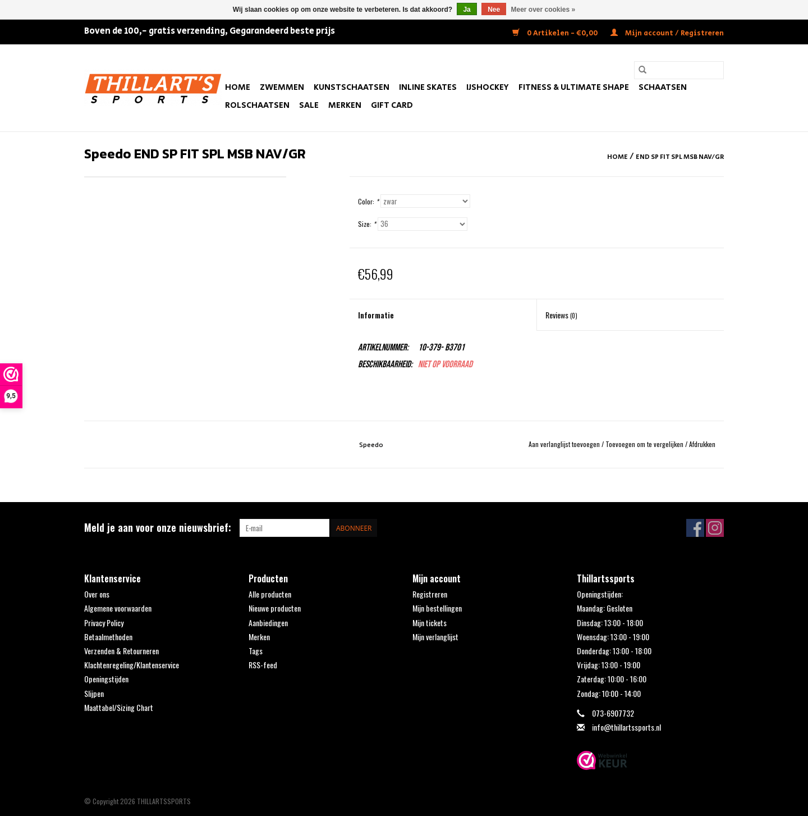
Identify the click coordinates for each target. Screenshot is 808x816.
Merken (344, 105)
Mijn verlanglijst (435, 636)
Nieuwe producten (275, 608)
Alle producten (270, 594)
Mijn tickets (429, 622)
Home (237, 87)
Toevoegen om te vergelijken (645, 444)
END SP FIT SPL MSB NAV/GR (680, 157)
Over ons (96, 594)
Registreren (429, 594)
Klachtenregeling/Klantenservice (131, 665)
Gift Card (392, 105)
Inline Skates (428, 87)
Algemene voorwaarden (118, 608)
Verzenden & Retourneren (121, 651)
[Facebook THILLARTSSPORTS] (695, 528)
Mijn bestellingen (437, 608)
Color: (368, 201)
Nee (494, 9)
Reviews (561, 315)
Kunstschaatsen (351, 87)
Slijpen (94, 693)
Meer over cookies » (543, 9)
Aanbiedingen (268, 622)
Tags (256, 651)
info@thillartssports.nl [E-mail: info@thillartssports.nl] (626, 727)
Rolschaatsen (257, 105)
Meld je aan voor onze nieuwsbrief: (157, 528)
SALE (309, 105)
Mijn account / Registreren (667, 33)
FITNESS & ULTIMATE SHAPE (573, 87)
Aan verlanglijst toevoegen (565, 444)
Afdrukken (702, 444)
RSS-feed (263, 665)
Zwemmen (282, 87)
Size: (367, 224)
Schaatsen (663, 87)
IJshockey (487, 87)
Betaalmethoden (108, 636)
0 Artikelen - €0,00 (555, 33)
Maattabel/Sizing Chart (118, 707)
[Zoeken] (679, 70)
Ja (466, 9)
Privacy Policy (103, 622)
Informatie (376, 315)
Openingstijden (106, 679)
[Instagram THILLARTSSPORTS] (715, 528)
